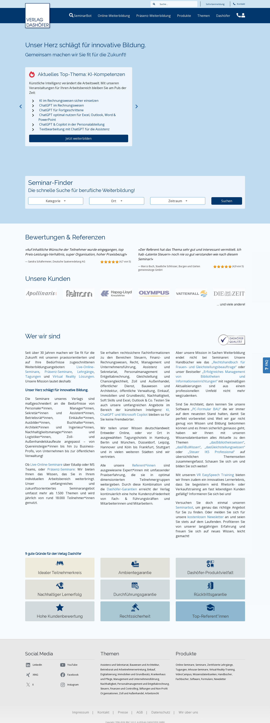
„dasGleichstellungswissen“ (225, 447)
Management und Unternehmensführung (136, 679)
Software (195, 679)
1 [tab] (75, 152)
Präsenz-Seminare (58, 372)
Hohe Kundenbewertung (60, 611)
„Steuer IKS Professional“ (211, 452)
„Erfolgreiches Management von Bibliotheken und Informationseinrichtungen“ (210, 376)
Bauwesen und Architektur (144, 664)
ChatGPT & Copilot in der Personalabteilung (72, 124)
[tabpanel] (78, 106)
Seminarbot (184, 507)
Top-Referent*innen (210, 611)
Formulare (207, 679)
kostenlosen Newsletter (205, 517)
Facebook (69, 674)
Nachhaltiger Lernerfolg (60, 589)
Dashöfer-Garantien (122, 489)
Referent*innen (144, 465)
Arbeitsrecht (152, 693)
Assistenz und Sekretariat (114, 664)
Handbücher (225, 674)
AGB (139, 712)
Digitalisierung (108, 674)
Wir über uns (188, 712)
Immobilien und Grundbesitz (134, 674)
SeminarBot (87, 15)
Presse (123, 712)
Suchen (226, 201)
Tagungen (33, 376)
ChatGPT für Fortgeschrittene (61, 110)
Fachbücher (182, 679)
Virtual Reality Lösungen (73, 376)
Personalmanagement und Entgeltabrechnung (143, 684)
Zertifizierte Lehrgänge (220, 664)
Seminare (201, 664)
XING (31, 674)
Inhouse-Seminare (198, 669)
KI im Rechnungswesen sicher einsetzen (68, 100)
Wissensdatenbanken (205, 674)
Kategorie (53, 201)
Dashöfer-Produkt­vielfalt (210, 567)
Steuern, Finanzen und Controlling (119, 688)
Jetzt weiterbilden (79, 138)
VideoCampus (184, 674)
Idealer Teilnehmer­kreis (60, 567)
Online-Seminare (185, 664)
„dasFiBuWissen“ (188, 447)
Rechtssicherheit (135, 611)
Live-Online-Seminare (46, 464)
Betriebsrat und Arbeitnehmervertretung (123, 669)
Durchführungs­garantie (135, 589)
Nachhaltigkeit (108, 684)
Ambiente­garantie (135, 567)
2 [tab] (81, 152)
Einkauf (151, 669)
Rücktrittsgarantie (210, 589)
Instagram (69, 684)
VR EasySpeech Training (215, 475)
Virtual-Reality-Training (222, 669)
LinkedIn (33, 665)
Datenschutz (160, 712)
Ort (115, 201)
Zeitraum (175, 201)
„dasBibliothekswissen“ (227, 442)
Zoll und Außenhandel (131, 693)
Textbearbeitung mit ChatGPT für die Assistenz (74, 129)
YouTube (68, 665)
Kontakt (239, 3)
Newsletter (220, 679)
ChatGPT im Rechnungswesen (61, 105)
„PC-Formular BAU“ (206, 409)
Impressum (80, 712)
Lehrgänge (85, 372)
